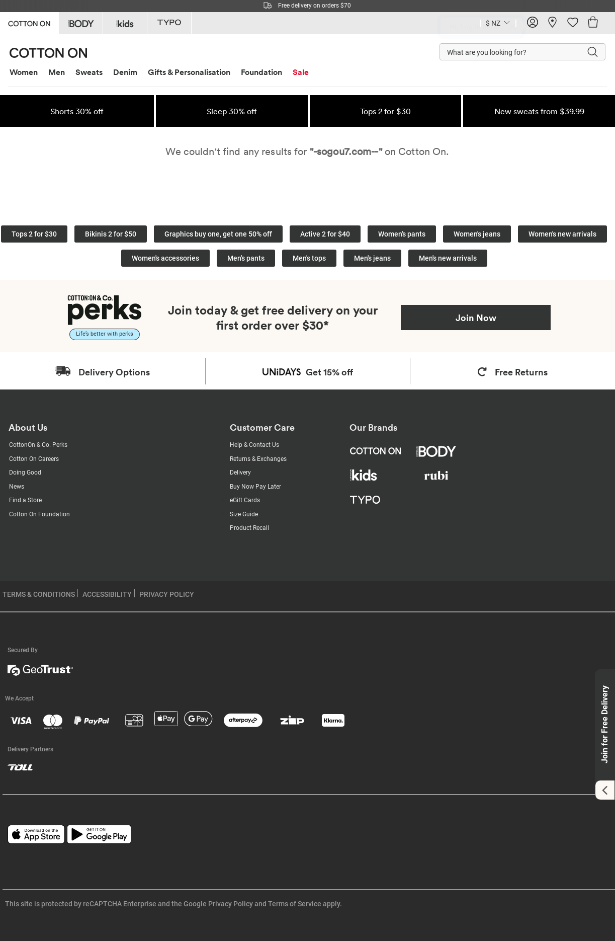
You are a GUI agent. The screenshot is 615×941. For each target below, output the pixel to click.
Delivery (240, 472)
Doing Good (25, 472)
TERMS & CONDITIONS (39, 594)
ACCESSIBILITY (107, 594)
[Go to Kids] (125, 23)
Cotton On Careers (34, 458)
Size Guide (244, 514)
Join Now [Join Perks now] (476, 317)
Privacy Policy (230, 904)
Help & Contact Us (254, 444)
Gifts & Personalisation (189, 71)
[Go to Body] (81, 23)
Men (56, 71)
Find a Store (25, 500)
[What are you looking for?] (503, 52)
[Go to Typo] (169, 23)
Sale (301, 71)
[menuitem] (27, 72)
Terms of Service (294, 904)
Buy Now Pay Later (255, 486)
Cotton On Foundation (39, 514)
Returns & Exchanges (258, 458)
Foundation (261, 71)
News (16, 486)
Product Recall (249, 527)
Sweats (89, 71)
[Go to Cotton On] (29, 22)
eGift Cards (245, 500)
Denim (125, 71)
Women (24, 71)
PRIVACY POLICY (166, 594)
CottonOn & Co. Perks (38, 444)
